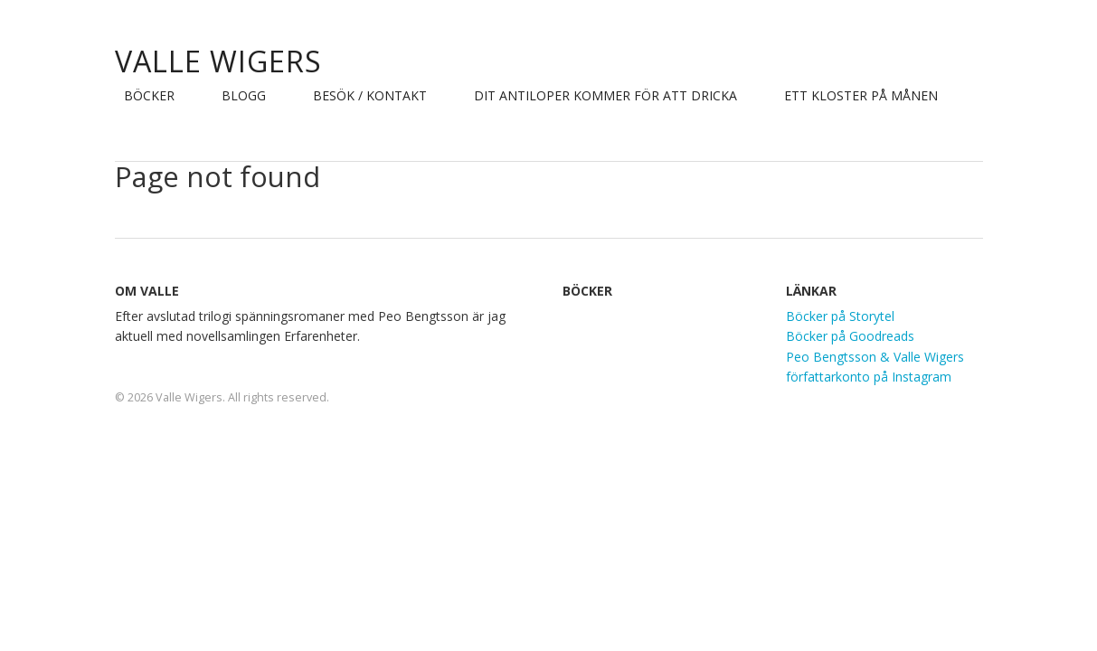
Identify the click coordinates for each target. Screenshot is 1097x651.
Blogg (244, 95)
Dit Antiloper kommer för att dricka (605, 95)
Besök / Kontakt (370, 95)
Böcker (149, 95)
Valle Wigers (218, 61)
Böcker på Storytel (840, 316)
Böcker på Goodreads (850, 335)
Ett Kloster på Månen (861, 95)
